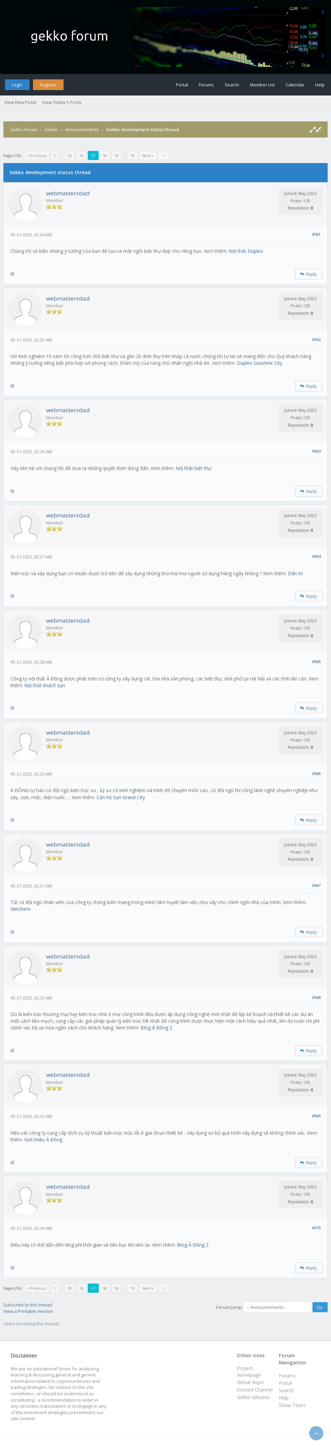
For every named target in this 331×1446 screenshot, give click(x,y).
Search (232, 85)
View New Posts (20, 102)
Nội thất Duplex (246, 251)
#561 (316, 234)
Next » (148, 155)
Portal (182, 85)
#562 (316, 339)
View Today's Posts (61, 102)
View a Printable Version (28, 1311)
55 (70, 155)
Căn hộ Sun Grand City (121, 797)
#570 (316, 1227)
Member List (262, 85)
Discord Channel (254, 1389)
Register (48, 85)
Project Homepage (249, 1371)
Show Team (292, 1405)
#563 (316, 451)
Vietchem (20, 909)
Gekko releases (253, 1397)
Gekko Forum (23, 129)
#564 (316, 556)
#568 (316, 997)
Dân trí (295, 573)
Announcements (82, 129)
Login (17, 85)
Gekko (51, 129)
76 (133, 155)
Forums (206, 85)
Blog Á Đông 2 (156, 1027)
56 (81, 155)
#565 (316, 661)
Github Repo (250, 1382)
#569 (316, 1115)
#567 (316, 885)
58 (105, 155)
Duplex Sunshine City (259, 363)
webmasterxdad (68, 193)
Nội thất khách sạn (44, 685)
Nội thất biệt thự (193, 468)
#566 (316, 773)
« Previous (36, 155)
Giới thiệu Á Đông (43, 1139)
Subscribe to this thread (27, 1305)
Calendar (295, 85)
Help (320, 85)
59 (117, 155)
